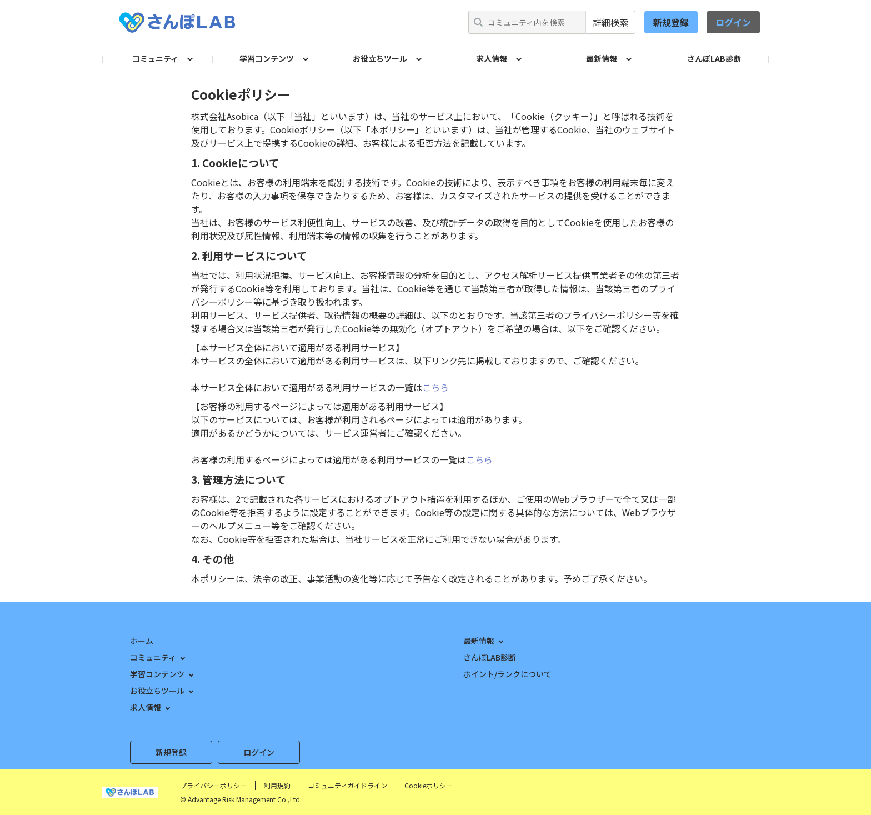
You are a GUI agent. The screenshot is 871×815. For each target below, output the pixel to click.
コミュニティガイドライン (347, 785)
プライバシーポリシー (213, 785)
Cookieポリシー (428, 785)
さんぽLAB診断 (714, 58)
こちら (435, 387)
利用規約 (277, 785)
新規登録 (671, 22)
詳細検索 (610, 22)
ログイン (733, 22)
